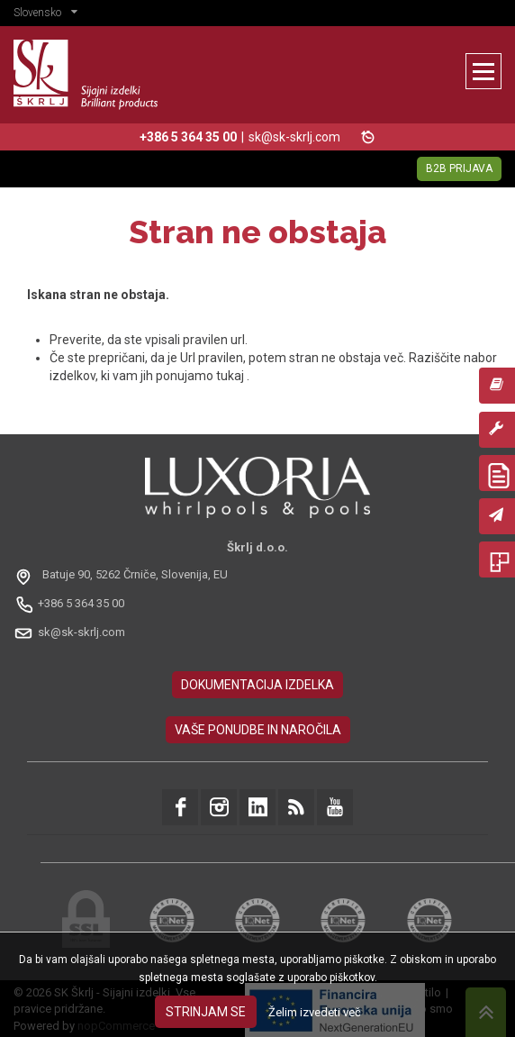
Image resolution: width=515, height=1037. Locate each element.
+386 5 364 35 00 (81, 603)
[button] (50, 14)
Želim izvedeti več (314, 1012)
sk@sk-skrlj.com (294, 137)
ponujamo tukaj (201, 375)
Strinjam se (206, 1012)
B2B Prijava (459, 168)
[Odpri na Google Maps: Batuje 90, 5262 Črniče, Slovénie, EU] (123, 576)
